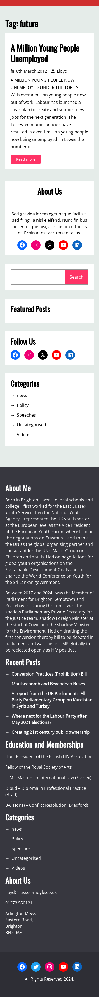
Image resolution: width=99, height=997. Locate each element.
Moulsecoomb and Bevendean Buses (48, 684)
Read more (27, 160)
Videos (23, 434)
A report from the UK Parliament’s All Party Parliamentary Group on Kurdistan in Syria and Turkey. (52, 700)
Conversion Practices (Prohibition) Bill (49, 674)
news (22, 395)
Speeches (26, 415)
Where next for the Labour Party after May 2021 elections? (49, 719)
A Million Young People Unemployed (45, 53)
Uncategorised (31, 425)
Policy (23, 405)
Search (76, 277)
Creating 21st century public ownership (51, 732)
